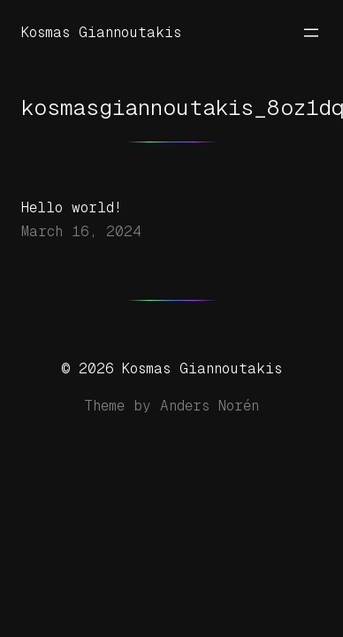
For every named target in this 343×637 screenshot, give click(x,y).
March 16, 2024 (81, 231)
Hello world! (71, 207)
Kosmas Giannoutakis (101, 32)
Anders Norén (209, 405)
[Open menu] (311, 32)
